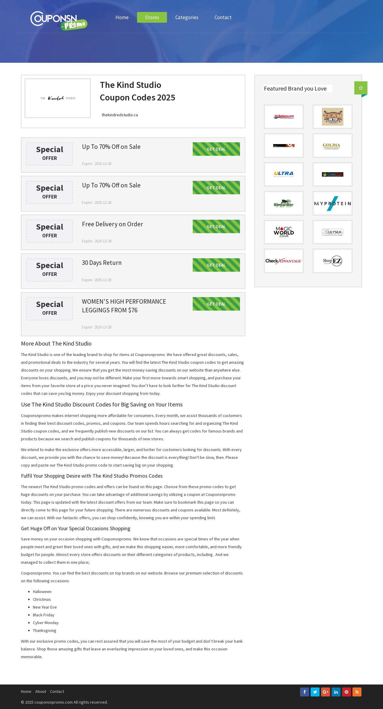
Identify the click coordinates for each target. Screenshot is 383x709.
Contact (223, 17)
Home (122, 17)
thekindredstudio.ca (120, 114)
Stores (152, 17)
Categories (186, 17)
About (40, 691)
